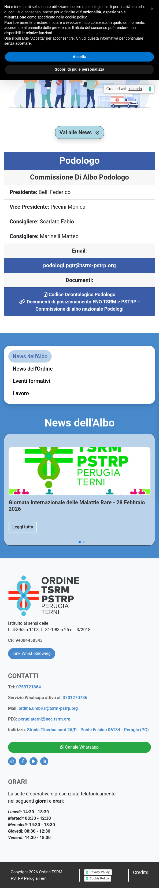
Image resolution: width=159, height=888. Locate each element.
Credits (140, 872)
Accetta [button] (79, 57)
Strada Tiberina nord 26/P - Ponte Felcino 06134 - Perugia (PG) (88, 729)
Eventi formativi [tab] (31, 381)
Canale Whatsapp (79, 747)
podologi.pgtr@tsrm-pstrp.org (79, 265)
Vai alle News (80, 132)
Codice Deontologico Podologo (80, 294)
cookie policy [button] (75, 17)
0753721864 (28, 686)
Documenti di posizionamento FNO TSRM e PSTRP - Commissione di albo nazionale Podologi (79, 305)
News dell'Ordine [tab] (33, 368)
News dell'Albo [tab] (30, 356)
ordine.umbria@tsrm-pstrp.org (48, 708)
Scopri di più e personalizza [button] (79, 69)
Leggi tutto (22, 526)
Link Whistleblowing (32, 653)
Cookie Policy (99, 878)
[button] (152, 8)
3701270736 (75, 697)
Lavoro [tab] (21, 393)
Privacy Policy (100, 872)
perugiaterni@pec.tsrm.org (44, 719)
